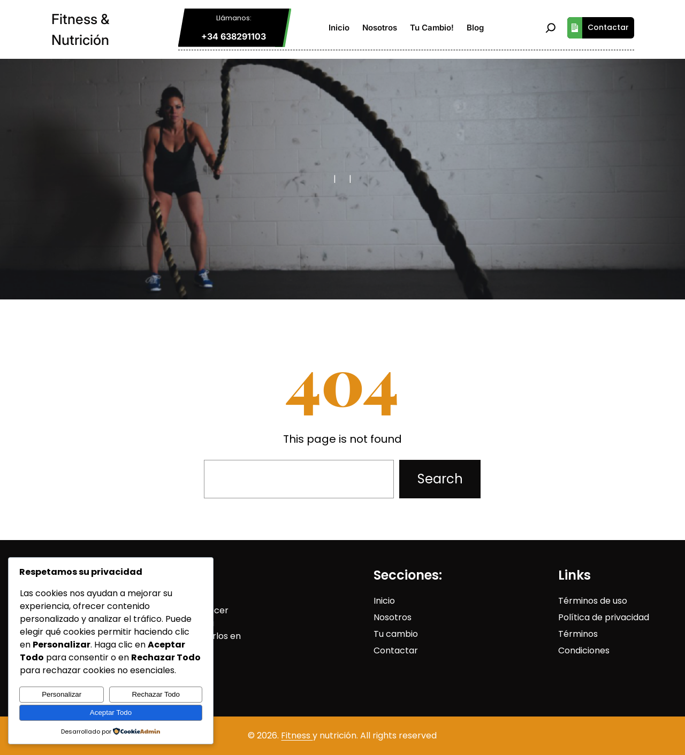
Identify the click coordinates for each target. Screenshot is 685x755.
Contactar (598, 27)
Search (440, 479)
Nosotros (393, 617)
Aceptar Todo (111, 712)
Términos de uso (592, 601)
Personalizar (61, 694)
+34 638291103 (233, 36)
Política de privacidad (603, 617)
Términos (578, 634)
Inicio (384, 601)
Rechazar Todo (155, 694)
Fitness (297, 735)
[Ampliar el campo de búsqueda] (551, 28)
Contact (391, 650)
